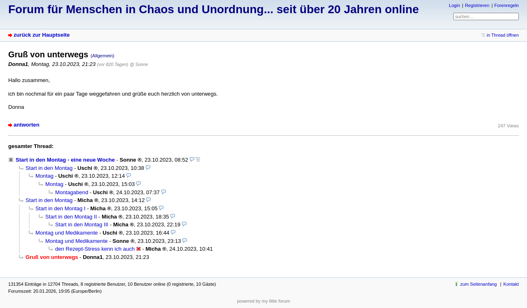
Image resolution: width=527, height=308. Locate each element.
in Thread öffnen (503, 35)
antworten (27, 125)
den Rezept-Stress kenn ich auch (95, 249)
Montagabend (71, 192)
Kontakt (511, 284)
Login (454, 5)
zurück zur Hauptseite (42, 35)
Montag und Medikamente (66, 233)
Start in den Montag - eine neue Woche (65, 160)
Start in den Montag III (81, 224)
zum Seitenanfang (478, 284)
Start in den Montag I (60, 208)
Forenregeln (506, 5)
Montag (44, 176)
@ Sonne (139, 64)
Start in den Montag (49, 168)
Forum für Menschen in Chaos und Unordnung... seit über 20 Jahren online (213, 9)
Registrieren (477, 5)
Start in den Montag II (71, 217)
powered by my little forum (263, 301)
